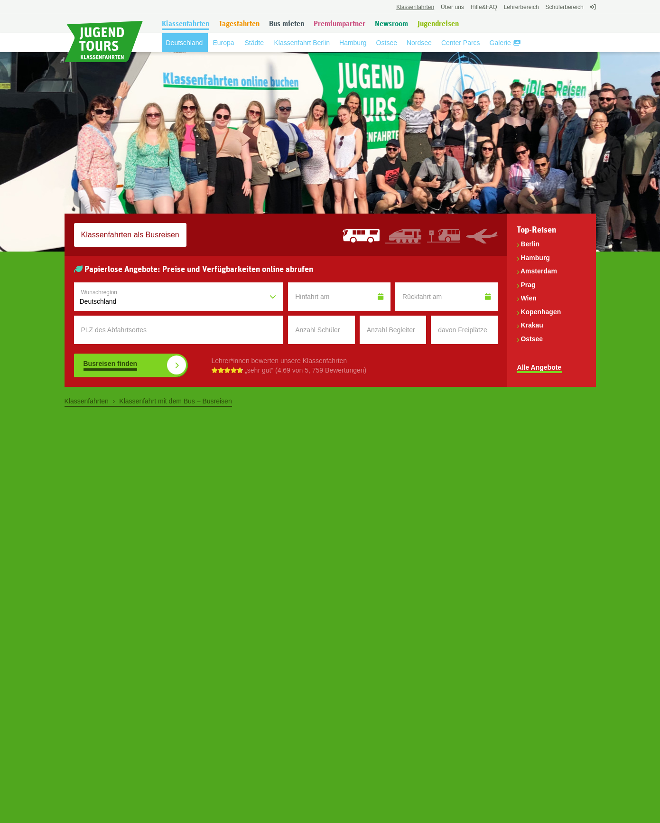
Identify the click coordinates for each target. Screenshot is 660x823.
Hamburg (535, 258)
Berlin (530, 244)
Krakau (532, 325)
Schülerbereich (565, 7)
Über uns (452, 7)
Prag (528, 285)
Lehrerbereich (521, 7)
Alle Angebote (539, 367)
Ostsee (532, 339)
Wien (528, 298)
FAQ (484, 7)
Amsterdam (539, 271)
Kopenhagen (541, 312)
